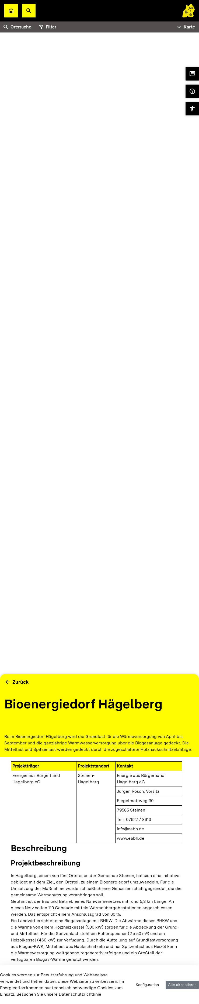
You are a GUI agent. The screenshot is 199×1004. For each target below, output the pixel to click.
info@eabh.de (130, 828)
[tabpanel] (99, 378)
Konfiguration (147, 985)
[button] (29, 10)
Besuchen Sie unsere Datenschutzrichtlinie (58, 994)
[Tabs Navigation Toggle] (185, 27)
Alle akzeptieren (182, 985)
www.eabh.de (130, 838)
